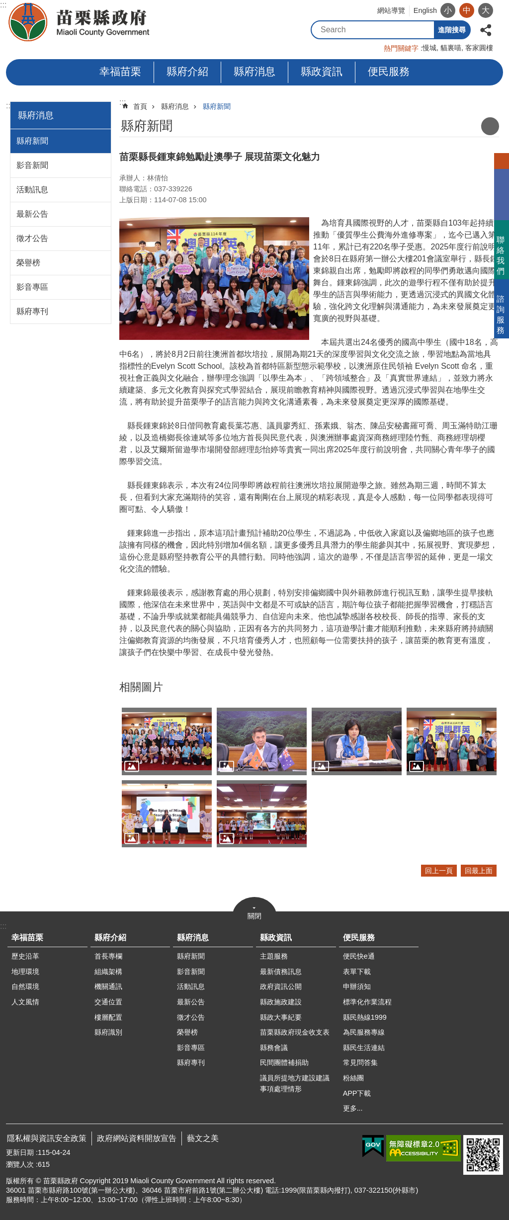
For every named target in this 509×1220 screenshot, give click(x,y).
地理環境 (25, 972)
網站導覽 (391, 10)
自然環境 (25, 986)
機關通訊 (108, 986)
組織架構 (108, 972)
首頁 (140, 106)
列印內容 (490, 126)
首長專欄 (108, 956)
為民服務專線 (364, 1032)
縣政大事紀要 (281, 1017)
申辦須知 (357, 986)
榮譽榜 (28, 262)
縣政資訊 (321, 71)
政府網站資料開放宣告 (136, 1138)
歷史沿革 (25, 956)
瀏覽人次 (20, 1164)
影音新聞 (32, 165)
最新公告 (32, 214)
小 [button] (448, 10)
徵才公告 (32, 238)
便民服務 (389, 71)
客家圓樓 (479, 48)
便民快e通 (359, 956)
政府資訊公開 (281, 986)
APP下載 (357, 1093)
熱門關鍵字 (401, 48)
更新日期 (20, 1152)
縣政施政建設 (281, 1002)
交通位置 (108, 1002)
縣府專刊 (32, 311)
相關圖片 (141, 687)
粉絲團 (353, 1078)
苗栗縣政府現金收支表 (295, 1032)
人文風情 (25, 1002)
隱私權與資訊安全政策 (46, 1138)
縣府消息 (254, 71)
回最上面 (479, 871)
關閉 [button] (254, 916)
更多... (353, 1108)
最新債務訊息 (281, 972)
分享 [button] (486, 29)
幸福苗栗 (120, 71)
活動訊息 (32, 189)
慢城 (429, 48)
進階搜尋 (452, 30)
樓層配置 (108, 1017)
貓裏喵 (450, 48)
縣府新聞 (32, 141)
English (425, 10)
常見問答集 (360, 1062)
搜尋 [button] (425, 30)
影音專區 (32, 287)
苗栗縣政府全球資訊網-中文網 (80, 22)
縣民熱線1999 (365, 1017)
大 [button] (486, 10)
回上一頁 (439, 871)
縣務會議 (274, 1048)
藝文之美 (203, 1138)
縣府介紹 (187, 71)
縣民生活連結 (364, 1048)
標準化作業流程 (367, 1002)
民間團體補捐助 (284, 1062)
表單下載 (357, 972)
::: (3, 4)
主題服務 (274, 956)
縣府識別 (108, 1032)
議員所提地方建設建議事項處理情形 (295, 1083)
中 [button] (467, 10)
